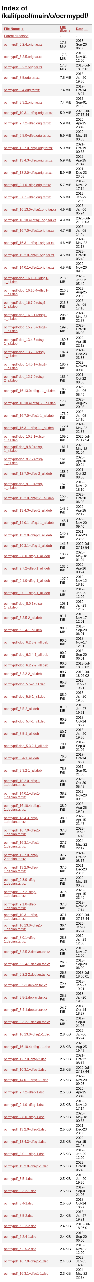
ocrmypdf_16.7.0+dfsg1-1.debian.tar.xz (22, 832)
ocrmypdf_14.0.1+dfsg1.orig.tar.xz (29, 267)
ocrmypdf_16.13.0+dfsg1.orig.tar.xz (30, 209)
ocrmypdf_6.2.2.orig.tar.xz (23, 67)
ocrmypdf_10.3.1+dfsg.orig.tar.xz (28, 113)
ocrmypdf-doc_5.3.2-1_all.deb (26, 746)
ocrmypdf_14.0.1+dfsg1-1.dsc (26, 1080)
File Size (63, 29)
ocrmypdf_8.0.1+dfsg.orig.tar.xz (27, 197)
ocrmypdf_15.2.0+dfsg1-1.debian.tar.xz (22, 782)
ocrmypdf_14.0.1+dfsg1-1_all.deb (29, 523)
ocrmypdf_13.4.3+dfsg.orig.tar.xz (28, 160)
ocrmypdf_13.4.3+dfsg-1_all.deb (28, 510)
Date (79, 29)
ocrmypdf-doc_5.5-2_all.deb (24, 684)
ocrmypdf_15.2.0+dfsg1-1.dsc (26, 1166)
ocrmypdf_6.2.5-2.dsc (20, 1249)
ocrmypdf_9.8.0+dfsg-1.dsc (24, 1117)
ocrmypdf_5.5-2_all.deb (21, 709)
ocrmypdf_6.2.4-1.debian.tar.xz (27, 964)
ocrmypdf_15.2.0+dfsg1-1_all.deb (29, 498)
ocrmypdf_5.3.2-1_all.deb (23, 770)
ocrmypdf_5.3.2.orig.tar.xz (23, 102)
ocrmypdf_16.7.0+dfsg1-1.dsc (26, 1261)
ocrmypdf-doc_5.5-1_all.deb (24, 696)
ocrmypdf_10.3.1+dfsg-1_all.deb (28, 545)
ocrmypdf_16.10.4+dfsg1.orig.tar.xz (30, 220)
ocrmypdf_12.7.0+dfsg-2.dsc (25, 1059)
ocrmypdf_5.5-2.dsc (18, 1215)
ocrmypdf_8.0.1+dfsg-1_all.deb (27, 593)
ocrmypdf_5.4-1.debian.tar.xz (25, 1010)
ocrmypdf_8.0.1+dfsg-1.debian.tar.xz (20, 939)
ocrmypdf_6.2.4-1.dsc (20, 1236)
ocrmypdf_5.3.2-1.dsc (20, 1191)
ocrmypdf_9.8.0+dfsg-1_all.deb (27, 556)
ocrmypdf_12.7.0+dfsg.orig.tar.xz (28, 148)
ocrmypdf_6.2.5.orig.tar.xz (23, 57)
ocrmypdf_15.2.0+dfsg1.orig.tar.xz (29, 255)
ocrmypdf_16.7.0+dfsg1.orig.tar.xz (29, 230)
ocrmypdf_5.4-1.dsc (18, 1203)
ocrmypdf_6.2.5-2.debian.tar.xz (27, 952)
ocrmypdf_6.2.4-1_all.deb (23, 630)
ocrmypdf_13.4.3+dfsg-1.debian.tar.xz (21, 820)
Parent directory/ (16, 36)
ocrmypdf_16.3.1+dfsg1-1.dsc (26, 1273)
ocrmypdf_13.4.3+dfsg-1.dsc (25, 1141)
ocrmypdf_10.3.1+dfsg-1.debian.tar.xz (21, 916)
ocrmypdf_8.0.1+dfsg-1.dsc (24, 1154)
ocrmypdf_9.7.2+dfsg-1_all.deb (27, 568)
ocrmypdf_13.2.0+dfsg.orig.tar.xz (28, 172)
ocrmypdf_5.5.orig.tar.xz (22, 77)
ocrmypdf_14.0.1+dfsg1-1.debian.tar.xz (22, 795)
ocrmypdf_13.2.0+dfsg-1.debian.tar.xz (21, 869)
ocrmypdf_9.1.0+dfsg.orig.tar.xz (27, 185)
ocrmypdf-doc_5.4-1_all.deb (24, 721)
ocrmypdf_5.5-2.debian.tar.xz (25, 985)
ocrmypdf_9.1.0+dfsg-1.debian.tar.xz (20, 906)
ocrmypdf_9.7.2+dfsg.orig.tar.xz (27, 123)
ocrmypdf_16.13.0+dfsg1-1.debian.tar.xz (23, 927)
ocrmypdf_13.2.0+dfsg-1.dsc (25, 1129)
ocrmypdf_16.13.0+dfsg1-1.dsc (27, 1034)
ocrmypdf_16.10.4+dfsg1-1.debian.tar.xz (23, 807)
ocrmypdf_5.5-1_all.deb (21, 733)
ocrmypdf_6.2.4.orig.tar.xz (23, 44)
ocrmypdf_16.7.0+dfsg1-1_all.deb (29, 415)
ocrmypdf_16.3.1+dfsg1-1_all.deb (29, 428)
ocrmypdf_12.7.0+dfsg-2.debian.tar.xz (21, 857)
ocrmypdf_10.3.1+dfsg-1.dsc (25, 1069)
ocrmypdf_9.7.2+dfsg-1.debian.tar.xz (20, 894)
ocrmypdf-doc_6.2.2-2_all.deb (26, 665)
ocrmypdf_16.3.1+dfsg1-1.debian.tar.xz (22, 844)
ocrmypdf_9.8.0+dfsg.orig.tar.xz (27, 135)
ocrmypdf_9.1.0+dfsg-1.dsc (24, 1105)
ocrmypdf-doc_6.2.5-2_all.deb (26, 642)
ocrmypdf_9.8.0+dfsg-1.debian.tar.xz (20, 881)
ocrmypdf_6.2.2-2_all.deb (23, 674)
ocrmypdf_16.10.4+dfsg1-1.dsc (27, 1047)
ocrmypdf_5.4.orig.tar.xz (22, 90)
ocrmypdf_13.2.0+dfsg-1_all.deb (28, 535)
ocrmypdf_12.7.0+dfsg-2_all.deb (28, 473)
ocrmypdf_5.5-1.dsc (18, 1179)
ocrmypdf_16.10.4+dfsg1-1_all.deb (30, 403)
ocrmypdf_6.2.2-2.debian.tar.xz (27, 974)
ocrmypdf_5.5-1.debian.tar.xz (25, 997)
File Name (12, 29)
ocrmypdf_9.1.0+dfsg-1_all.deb (27, 580)
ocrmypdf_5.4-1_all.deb (21, 758)
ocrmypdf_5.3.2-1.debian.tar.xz (27, 1022)
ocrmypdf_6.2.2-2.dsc (20, 1226)
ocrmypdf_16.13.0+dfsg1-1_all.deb (30, 391)
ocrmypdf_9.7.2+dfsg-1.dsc (24, 1092)
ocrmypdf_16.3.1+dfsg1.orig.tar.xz (29, 243)
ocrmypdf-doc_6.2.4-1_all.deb (26, 654)
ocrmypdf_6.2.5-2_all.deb (23, 618)
